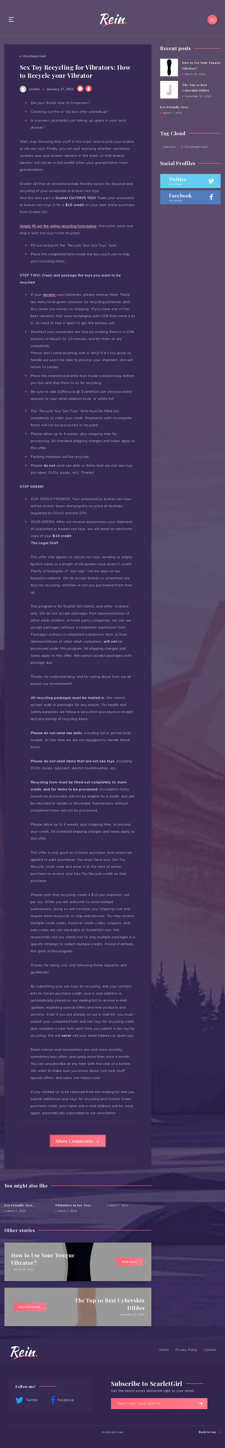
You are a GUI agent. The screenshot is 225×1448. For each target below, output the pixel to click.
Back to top (210, 1432)
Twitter (26, 1400)
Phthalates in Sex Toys (73, 1205)
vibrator (49, 294)
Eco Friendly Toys (18, 1205)
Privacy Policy (187, 1350)
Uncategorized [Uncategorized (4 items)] (196, 146)
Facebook (62, 1400)
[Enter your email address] (159, 1403)
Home (164, 1350)
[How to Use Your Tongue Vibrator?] (169, 68)
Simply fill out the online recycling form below (59, 226)
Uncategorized (34, 56)
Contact (210, 1350)
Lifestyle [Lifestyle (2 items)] (169, 146)
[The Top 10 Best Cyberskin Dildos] (169, 90)
